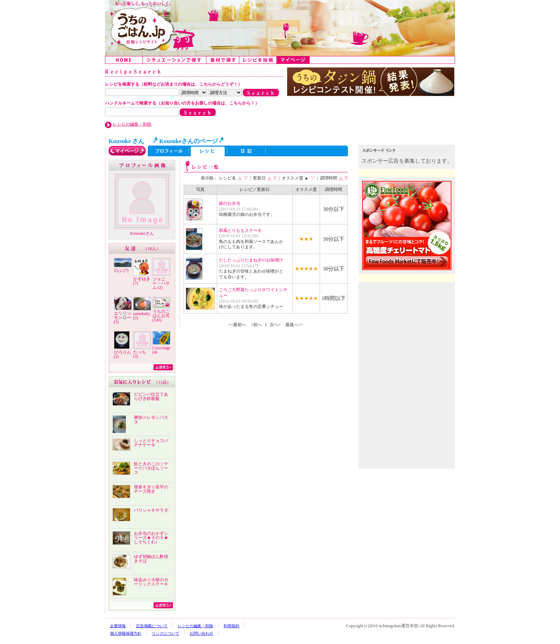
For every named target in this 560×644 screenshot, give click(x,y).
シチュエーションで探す (174, 60)
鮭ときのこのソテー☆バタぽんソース (151, 468)
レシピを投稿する (258, 60)
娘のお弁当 (229, 203)
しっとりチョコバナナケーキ (151, 442)
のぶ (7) (121, 270)
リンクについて (165, 633)
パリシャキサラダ (151, 510)
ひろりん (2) (122, 354)
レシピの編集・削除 (132, 124)
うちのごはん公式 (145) (161, 316)
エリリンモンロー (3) (122, 317)
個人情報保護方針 (125, 633)
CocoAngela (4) (163, 350)
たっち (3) (139, 354)
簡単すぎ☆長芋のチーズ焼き (151, 489)
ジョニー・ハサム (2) (161, 283)
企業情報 (118, 626)
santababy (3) (141, 315)
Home (124, 60)
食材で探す (222, 60)
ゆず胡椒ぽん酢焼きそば (151, 558)
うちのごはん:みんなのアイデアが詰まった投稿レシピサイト (280, 28)
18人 (152, 248)
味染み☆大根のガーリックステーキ (151, 582)
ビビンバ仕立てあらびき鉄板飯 (151, 396)
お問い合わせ (201, 633)
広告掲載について (152, 626)
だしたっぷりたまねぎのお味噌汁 (251, 260)
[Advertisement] (407, 331)
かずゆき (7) (141, 281)
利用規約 (231, 626)
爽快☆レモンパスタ (151, 419)
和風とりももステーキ (240, 230)
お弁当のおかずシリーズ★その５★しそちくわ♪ (151, 537)
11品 (162, 382)
